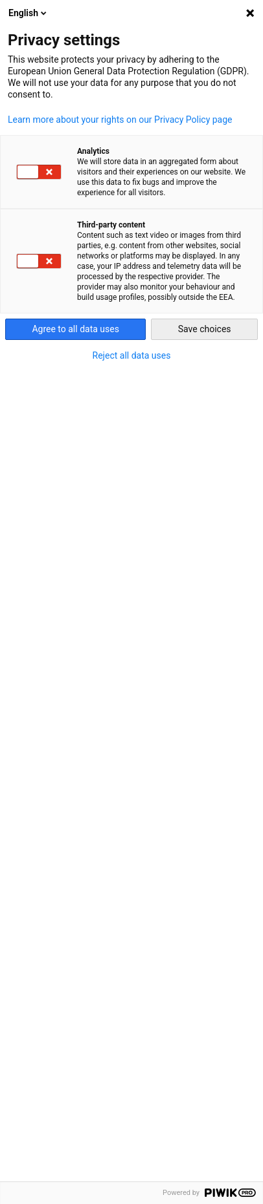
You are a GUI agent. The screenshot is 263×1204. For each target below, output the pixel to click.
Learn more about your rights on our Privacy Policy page (120, 119)
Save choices (204, 329)
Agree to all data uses (75, 329)
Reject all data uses (132, 355)
